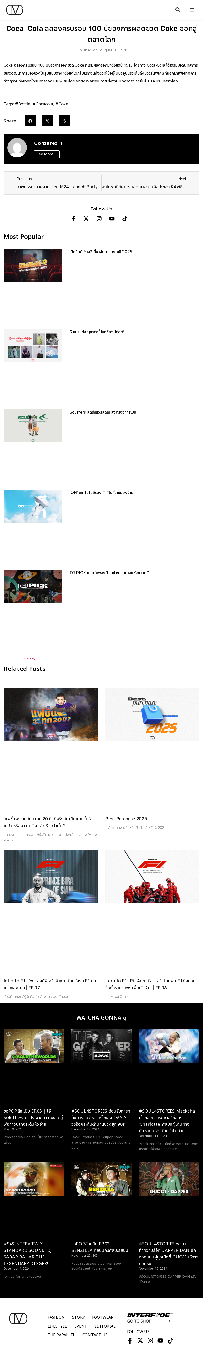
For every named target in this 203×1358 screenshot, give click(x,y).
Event (80, 1326)
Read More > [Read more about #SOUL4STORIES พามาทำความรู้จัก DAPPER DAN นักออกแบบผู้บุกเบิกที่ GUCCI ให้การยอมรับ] (149, 1291)
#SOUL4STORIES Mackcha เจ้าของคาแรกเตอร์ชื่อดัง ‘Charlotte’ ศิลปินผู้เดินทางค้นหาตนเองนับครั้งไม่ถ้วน (167, 1121)
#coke (61, 104)
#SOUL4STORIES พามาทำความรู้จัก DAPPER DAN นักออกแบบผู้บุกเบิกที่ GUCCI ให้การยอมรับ (169, 1254)
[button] (177, 10)
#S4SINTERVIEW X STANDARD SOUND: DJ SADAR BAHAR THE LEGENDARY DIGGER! (28, 1254)
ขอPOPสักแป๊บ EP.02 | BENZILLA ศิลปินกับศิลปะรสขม (99, 1247)
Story (78, 1317)
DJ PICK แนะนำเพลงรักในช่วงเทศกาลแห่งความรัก (110, 572)
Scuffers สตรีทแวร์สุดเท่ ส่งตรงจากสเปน (103, 412)
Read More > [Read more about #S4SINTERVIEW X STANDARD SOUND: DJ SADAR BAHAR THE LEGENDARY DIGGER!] (13, 1286)
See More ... (46, 154)
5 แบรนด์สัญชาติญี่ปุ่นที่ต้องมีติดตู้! (97, 332)
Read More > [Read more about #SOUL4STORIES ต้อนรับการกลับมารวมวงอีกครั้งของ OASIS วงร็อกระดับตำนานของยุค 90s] (81, 1157)
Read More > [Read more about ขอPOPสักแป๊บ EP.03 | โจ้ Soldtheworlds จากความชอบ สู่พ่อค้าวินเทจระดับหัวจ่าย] (13, 1151)
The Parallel (61, 1335)
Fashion (56, 1317)
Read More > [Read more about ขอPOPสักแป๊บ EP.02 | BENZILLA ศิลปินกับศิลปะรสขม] (81, 1278)
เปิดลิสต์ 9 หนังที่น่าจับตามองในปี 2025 (101, 251)
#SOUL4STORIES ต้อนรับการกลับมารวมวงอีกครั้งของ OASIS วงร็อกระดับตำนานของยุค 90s (100, 1118)
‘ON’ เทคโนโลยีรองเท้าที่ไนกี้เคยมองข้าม (101, 492)
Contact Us (94, 1335)
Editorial (105, 1326)
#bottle (22, 104)
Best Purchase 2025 (126, 818)
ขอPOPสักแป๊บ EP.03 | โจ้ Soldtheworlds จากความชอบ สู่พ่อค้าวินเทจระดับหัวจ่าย (33, 1118)
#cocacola (43, 104)
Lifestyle (57, 1326)
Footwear (103, 1317)
